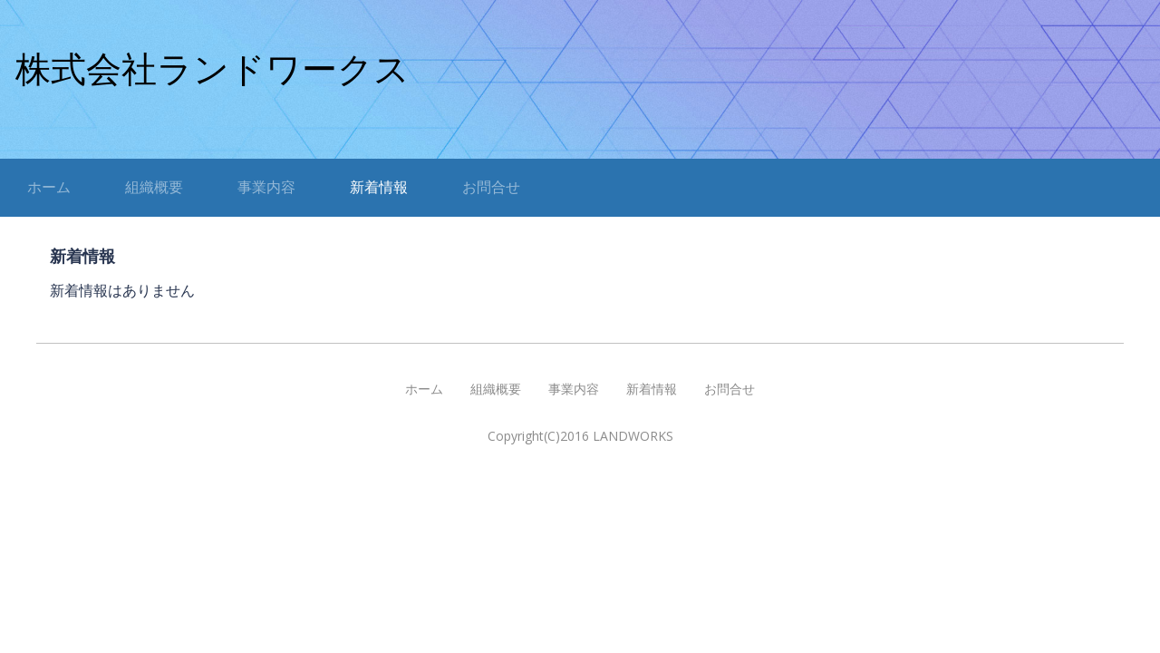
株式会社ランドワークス (212, 69)
